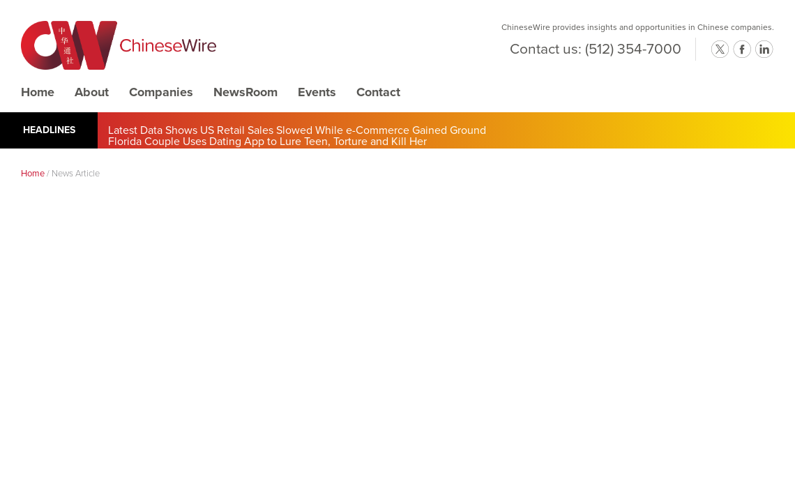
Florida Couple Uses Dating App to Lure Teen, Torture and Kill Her (267, 142)
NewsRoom (245, 92)
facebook (742, 49)
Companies (161, 92)
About (92, 92)
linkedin (764, 49)
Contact (378, 92)
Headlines (49, 130)
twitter (720, 49)
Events (317, 92)
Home (37, 92)
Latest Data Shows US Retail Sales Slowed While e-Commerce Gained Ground (297, 130)
